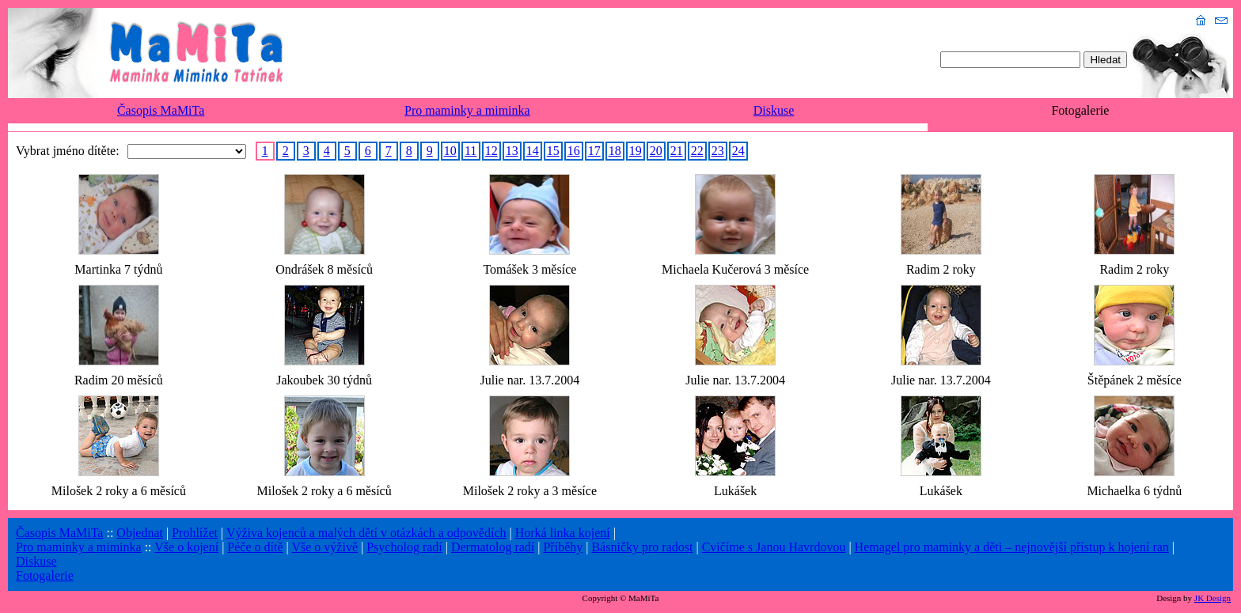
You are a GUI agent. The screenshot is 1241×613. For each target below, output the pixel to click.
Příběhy (563, 547)
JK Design (1212, 598)
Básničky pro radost (642, 547)
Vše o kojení (186, 547)
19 (635, 150)
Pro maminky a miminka (467, 110)
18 (615, 150)
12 (491, 150)
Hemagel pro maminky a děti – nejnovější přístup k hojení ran (1012, 547)
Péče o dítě (255, 547)
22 (697, 150)
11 (470, 150)
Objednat (139, 532)
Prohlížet (195, 532)
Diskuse (774, 110)
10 (450, 150)
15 (553, 150)
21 (676, 150)
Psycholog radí (404, 547)
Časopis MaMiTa (160, 110)
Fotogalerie (45, 575)
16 (573, 150)
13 (512, 150)
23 (718, 150)
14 (532, 150)
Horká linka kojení (562, 532)
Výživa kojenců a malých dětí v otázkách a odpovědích (366, 532)
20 (656, 150)
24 (738, 150)
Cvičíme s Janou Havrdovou (774, 547)
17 (594, 150)
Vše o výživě (324, 547)
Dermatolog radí (492, 547)
